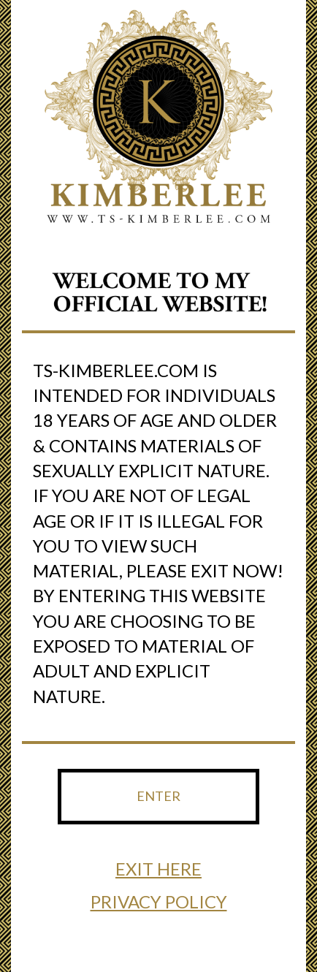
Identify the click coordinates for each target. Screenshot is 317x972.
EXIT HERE (158, 868)
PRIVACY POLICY (159, 901)
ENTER (158, 796)
